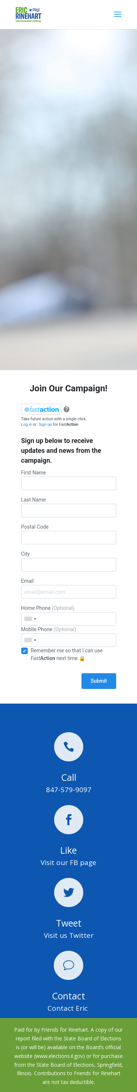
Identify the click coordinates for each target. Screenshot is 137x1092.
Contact (68, 995)
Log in (26, 424)
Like (68, 850)
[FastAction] (41, 409)
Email (68, 588)
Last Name (68, 507)
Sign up (45, 424)
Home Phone (68, 615)
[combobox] (30, 618)
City (68, 561)
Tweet (68, 923)
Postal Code (68, 534)
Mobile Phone (68, 636)
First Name (68, 480)
